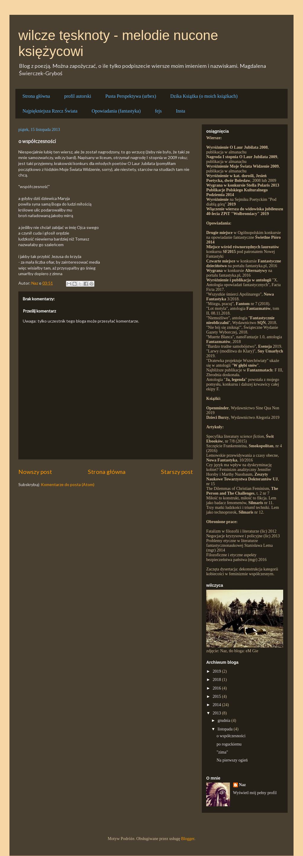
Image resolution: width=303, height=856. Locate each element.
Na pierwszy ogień (232, 760)
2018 (217, 679)
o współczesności (231, 736)
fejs (158, 110)
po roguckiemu (229, 744)
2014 (217, 705)
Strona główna (36, 96)
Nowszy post (35, 471)
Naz (242, 785)
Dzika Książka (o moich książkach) (203, 96)
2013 (217, 713)
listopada (225, 729)
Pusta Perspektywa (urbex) (130, 96)
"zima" (222, 752)
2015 (217, 696)
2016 (217, 688)
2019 (217, 671)
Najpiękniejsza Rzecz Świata (50, 110)
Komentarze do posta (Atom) (67, 484)
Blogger (187, 838)
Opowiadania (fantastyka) (116, 110)
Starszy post (177, 471)
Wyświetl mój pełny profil (255, 793)
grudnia (224, 720)
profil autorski (77, 96)
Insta (180, 110)
